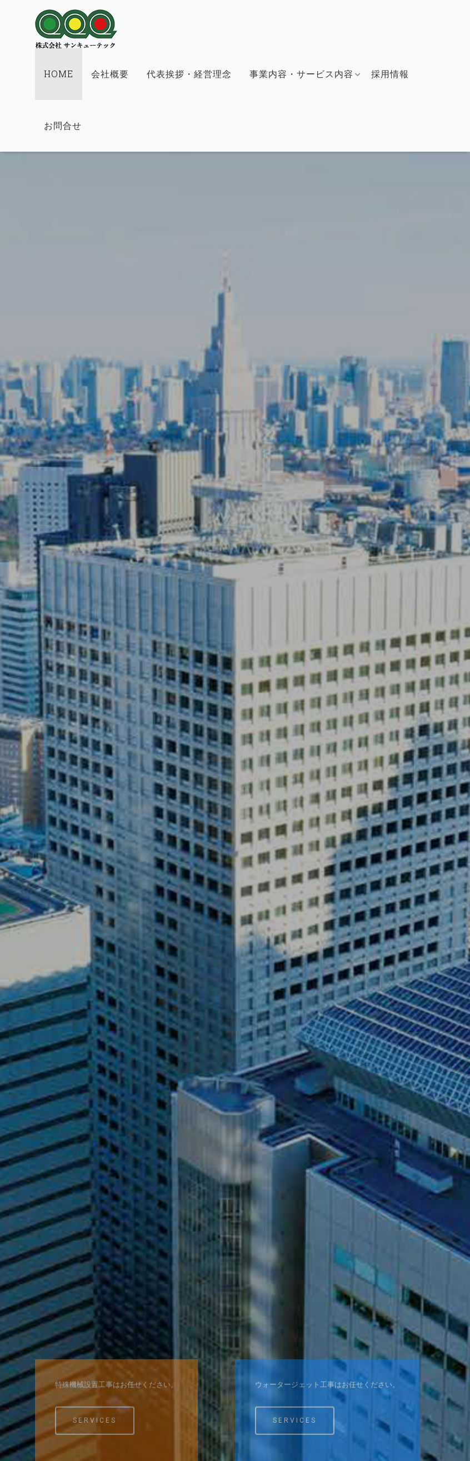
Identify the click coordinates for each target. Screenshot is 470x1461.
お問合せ (63, 125)
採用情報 (390, 73)
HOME (58, 73)
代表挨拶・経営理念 (189, 73)
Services (95, 1430)
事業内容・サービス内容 (301, 73)
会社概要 (110, 73)
